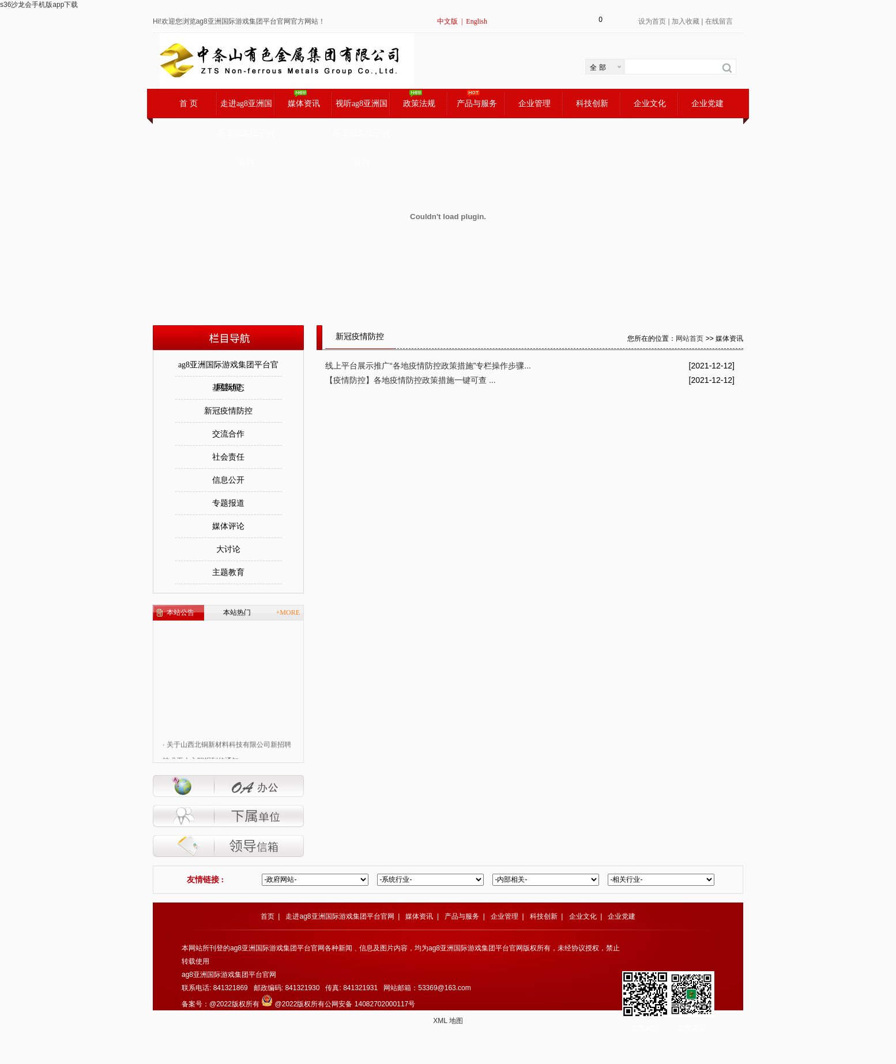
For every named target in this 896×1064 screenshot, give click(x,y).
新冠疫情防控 (228, 411)
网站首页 (689, 338)
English (476, 21)
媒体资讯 (304, 103)
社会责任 (228, 457)
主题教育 (228, 572)
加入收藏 (685, 21)
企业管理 (534, 103)
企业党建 (707, 103)
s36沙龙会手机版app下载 (39, 5)
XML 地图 (448, 1021)
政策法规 (419, 103)
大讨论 (228, 549)
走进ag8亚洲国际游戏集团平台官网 (246, 108)
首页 (267, 916)
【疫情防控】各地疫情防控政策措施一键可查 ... (410, 380)
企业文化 (650, 103)
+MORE (288, 612)
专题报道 (228, 503)
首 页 (188, 103)
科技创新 (592, 103)
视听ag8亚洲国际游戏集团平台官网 (361, 108)
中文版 (447, 21)
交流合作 (228, 434)
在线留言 (719, 21)
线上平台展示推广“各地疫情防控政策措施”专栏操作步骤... (428, 365)
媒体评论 (228, 526)
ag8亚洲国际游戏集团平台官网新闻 (228, 368)
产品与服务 (477, 103)
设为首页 (652, 21)
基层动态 (228, 388)
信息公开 (228, 480)
